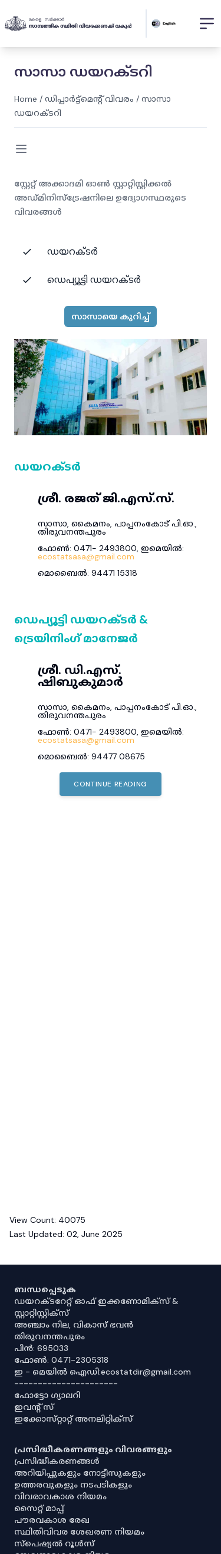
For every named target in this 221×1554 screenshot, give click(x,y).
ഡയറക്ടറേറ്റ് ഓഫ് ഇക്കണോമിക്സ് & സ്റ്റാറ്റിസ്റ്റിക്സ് (96, 1307)
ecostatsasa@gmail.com (86, 556)
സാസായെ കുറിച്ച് (110, 316)
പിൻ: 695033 (41, 1348)
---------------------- (66, 1383)
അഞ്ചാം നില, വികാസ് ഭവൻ (73, 1324)
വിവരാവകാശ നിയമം (60, 1496)
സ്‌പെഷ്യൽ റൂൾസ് (54, 1543)
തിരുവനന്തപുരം (49, 1336)
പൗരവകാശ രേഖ (52, 1520)
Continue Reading (110, 784)
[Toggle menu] (21, 149)
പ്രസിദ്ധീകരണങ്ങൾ (57, 1461)
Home (25, 99)
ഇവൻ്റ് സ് (34, 1407)
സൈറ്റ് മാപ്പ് (39, 1508)
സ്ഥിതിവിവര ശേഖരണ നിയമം (79, 1531)
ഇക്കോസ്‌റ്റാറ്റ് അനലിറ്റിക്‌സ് (73, 1418)
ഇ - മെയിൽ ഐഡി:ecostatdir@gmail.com (102, 1371)
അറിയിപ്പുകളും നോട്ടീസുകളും (80, 1473)
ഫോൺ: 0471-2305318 (61, 1360)
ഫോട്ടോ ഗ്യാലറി (47, 1395)
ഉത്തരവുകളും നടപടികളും (73, 1484)
